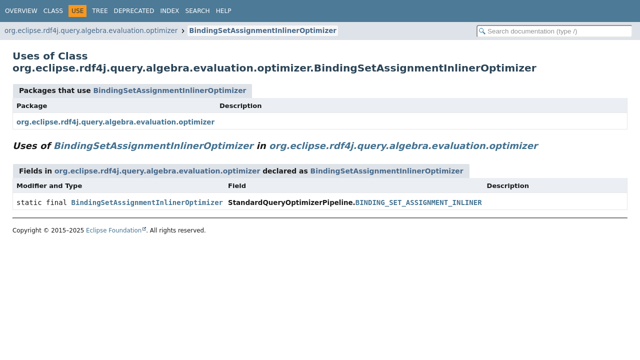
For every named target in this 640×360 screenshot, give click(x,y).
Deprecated (134, 11)
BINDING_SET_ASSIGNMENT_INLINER (419, 202)
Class (53, 11)
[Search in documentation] (554, 31)
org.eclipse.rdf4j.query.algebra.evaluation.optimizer (91, 30)
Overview (21, 11)
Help (224, 11)
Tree (100, 11)
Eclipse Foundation (114, 230)
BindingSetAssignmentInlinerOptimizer (262, 30)
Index (169, 11)
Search (197, 11)
